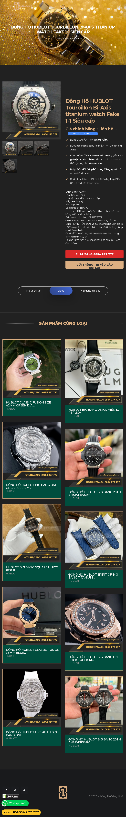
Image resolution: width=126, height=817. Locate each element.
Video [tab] (61, 290)
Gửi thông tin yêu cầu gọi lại (94, 266)
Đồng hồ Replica (65, 38)
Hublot (79, 38)
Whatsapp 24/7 (17, 803)
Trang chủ (48, 38)
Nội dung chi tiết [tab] (90, 290)
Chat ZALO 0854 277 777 (94, 254)
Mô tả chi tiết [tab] (33, 290)
